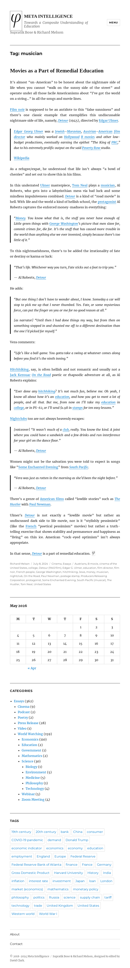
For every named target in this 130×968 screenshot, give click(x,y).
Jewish (60, 131)
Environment (36, 772)
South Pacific (78, 467)
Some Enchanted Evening (38, 467)
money (90, 571)
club (66, 429)
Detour (63, 120)
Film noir (17, 109)
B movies (88, 137)
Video (22, 728)
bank (65, 832)
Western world (23, 914)
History (93, 873)
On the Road (41, 375)
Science (27, 761)
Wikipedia (21, 158)
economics (54, 848)
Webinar (28, 794)
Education (29, 745)
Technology (35, 789)
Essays (67, 563)
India (107, 873)
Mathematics (32, 756)
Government (31, 750)
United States (42, 584)
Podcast (24, 712)
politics (39, 897)
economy (75, 848)
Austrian (89, 131)
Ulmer (45, 185)
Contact (16, 944)
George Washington (63, 224)
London (106, 881)
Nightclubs (18, 419)
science (70, 897)
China (77, 832)
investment (62, 881)
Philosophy (34, 783)
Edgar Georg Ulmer (28, 131)
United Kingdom (60, 905)
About (15, 934)
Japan (80, 881)
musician (108, 185)
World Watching (30, 734)
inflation (18, 881)
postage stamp (70, 576)
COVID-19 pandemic (27, 840)
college (19, 408)
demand (54, 840)
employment (22, 856)
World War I (48, 914)
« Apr (32, 668)
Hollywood (71, 137)
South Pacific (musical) (91, 580)
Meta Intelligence (48, 16)
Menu (113, 22)
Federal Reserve (82, 856)
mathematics (58, 889)
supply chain (90, 897)
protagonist (107, 202)
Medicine (33, 778)
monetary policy (85, 889)
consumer (95, 832)
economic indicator (27, 848)
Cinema (57, 563)
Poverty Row (91, 148)
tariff (107, 897)
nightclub (16, 576)
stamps (77, 408)
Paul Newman (40, 504)
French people (25, 571)
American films (52, 499)
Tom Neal (79, 185)
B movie (93, 563)
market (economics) (27, 889)
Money (20, 218)
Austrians (80, 563)
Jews (82, 571)
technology (20, 905)
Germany (104, 864)
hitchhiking (46, 391)
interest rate (38, 881)
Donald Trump (77, 840)
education (62, 397)
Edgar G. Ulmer (72, 567)
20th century (46, 832)
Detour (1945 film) (50, 567)
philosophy (20, 897)
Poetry (23, 717)
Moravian (74, 131)
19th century (21, 832)
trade (38, 905)
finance (71, 864)
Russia (54, 897)
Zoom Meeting (33, 799)
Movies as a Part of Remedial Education (56, 71)
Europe (60, 856)
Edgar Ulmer (108, 120)
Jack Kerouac (20, 375)
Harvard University (68, 873)
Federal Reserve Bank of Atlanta (36, 864)
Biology (31, 767)
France (87, 864)
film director (105, 567)
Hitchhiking (19, 369)
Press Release (28, 723)
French (31, 526)
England (43, 856)
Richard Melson (20, 563)
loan (92, 881)
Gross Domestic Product (31, 873)
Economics (30, 739)
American (105, 131)
